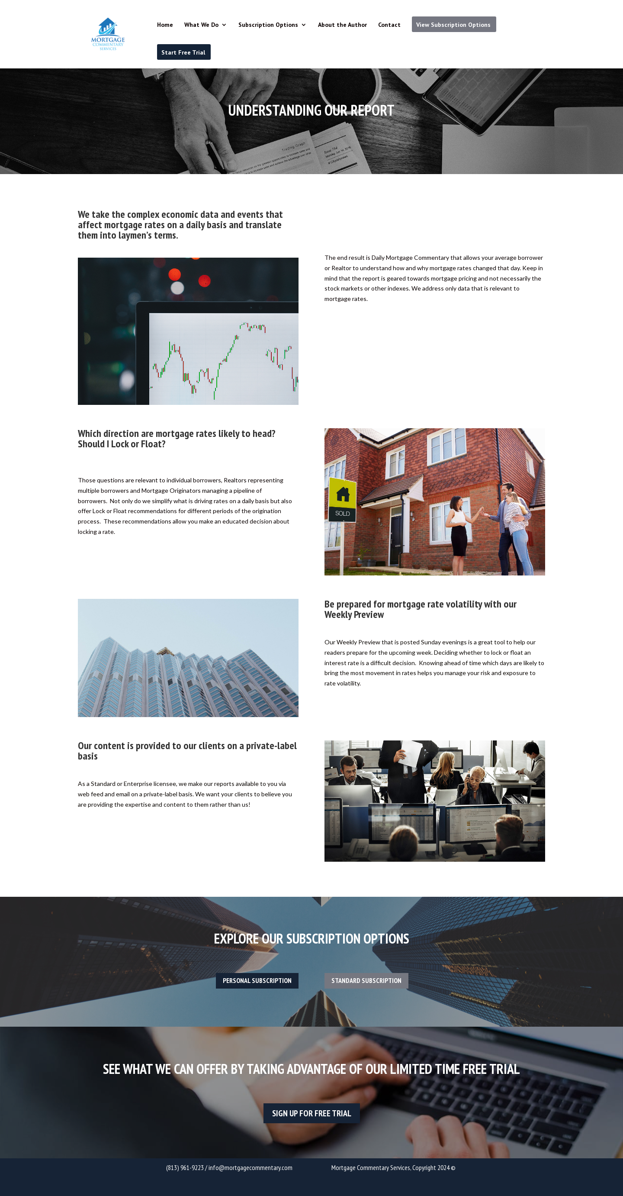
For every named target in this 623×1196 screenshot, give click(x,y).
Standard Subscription (366, 980)
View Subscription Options (453, 25)
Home (165, 25)
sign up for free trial (311, 1113)
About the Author (342, 25)
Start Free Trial (183, 52)
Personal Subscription (257, 980)
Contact (389, 25)
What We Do (201, 25)
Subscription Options (268, 25)
